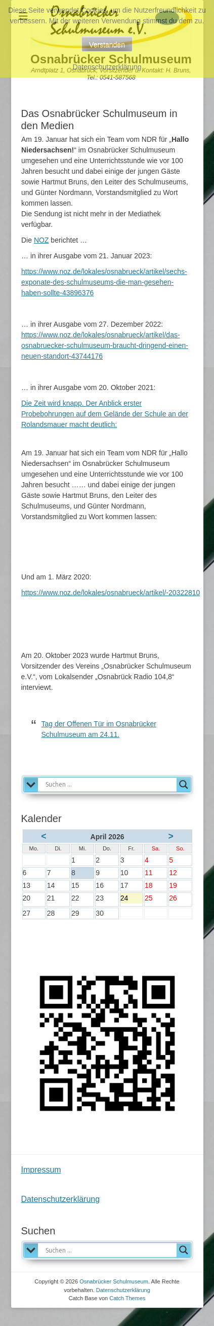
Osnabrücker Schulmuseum (113, 1281)
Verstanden (107, 45)
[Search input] (110, 784)
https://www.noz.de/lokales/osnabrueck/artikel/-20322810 (110, 593)
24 (131, 899)
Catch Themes (127, 1298)
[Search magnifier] (184, 784)
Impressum (41, 1169)
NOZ (41, 240)
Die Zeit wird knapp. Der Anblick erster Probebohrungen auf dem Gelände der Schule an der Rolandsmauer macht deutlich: (104, 413)
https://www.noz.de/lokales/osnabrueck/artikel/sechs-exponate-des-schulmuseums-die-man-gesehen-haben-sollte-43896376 (104, 282)
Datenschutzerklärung (60, 1199)
